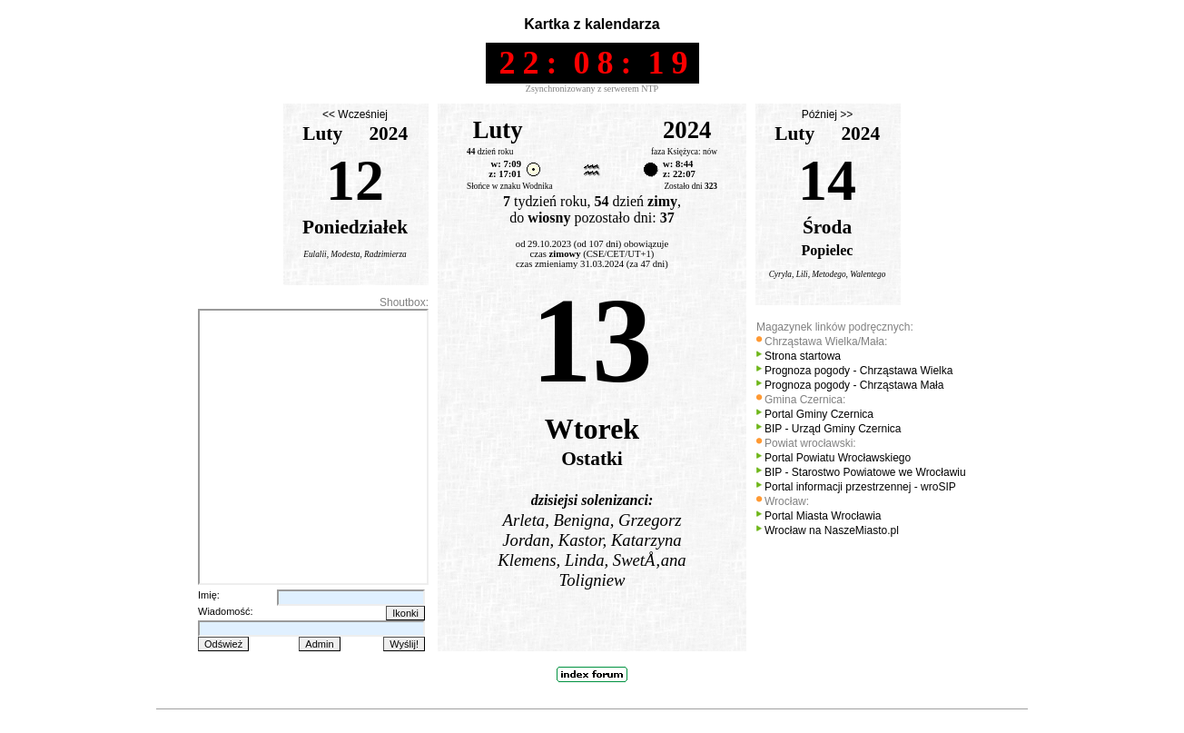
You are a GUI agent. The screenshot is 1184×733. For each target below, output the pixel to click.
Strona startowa (803, 356)
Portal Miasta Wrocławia (823, 516)
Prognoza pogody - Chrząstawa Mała (854, 385)
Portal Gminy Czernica (819, 414)
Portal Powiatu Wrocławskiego (838, 457)
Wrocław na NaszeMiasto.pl (832, 530)
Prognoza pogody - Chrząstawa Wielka (858, 370)
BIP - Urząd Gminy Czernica (833, 428)
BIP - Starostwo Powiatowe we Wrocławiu (865, 472)
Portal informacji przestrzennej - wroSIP (860, 486)
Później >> (827, 114)
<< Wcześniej (355, 114)
